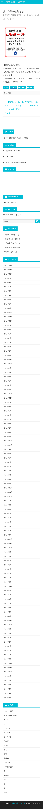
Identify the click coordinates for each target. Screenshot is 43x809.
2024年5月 (8, 342)
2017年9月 (8, 629)
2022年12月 (8, 394)
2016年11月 (8, 668)
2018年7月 (8, 599)
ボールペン (8, 737)
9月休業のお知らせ (11, 252)
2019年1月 (8, 582)
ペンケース (8, 732)
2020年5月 (8, 518)
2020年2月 (8, 531)
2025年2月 (8, 304)
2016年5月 (8, 689)
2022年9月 (8, 402)
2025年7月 (8, 287)
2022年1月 (8, 436)
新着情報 (7, 762)
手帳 (5, 754)
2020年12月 (8, 488)
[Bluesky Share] (30, 87)
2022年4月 (8, 424)
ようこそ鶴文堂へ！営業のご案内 (16, 138)
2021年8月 (8, 453)
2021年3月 (8, 475)
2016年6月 (8, 685)
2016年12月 (8, 663)
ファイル (7, 728)
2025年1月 (8, 308)
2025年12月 (8, 265)
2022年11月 (8, 398)
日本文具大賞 (8, 767)
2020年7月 (8, 509)
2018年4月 (8, 608)
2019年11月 (8, 543)
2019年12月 (8, 539)
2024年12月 (8, 312)
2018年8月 (8, 595)
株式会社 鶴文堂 (9, 202)
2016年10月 (8, 672)
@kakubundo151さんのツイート (15, 215)
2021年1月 (8, 483)
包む (5, 749)
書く (5, 771)
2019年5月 (8, 569)
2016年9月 (8, 676)
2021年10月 (8, 445)
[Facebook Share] (13, 87)
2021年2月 (8, 479)
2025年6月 (8, 291)
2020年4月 (8, 522)
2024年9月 (8, 325)
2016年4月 (8, 693)
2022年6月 (8, 415)
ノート (6, 724)
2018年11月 (8, 586)
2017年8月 (8, 633)
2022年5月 (8, 419)
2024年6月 (8, 338)
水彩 (5, 779)
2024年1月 (8, 355)
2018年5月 (8, 603)
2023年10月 (8, 364)
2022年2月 (8, 432)
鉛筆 (5, 792)
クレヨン (7, 720)
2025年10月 (8, 274)
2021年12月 (8, 441)
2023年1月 (8, 389)
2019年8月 (8, 556)
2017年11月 (8, 620)
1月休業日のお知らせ (11, 235)
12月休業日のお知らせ (12, 239)
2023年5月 (8, 381)
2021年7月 (8, 458)
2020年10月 (8, 496)
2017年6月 (8, 642)
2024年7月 (8, 334)
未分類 (6, 775)
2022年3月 (8, 428)
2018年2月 (8, 612)
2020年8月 (8, 505)
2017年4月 (8, 650)
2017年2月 (8, 659)
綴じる (6, 788)
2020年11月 (8, 492)
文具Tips (7, 758)
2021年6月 (8, 462)
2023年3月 (8, 385)
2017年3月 (8, 655)
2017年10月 (8, 625)
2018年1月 (8, 616)
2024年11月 (8, 317)
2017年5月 (8, 646)
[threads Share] (22, 87)
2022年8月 (8, 406)
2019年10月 (8, 548)
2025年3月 (8, 299)
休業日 (8, 93)
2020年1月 (8, 535)
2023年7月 (8, 372)
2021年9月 (8, 449)
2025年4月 (8, 295)
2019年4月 (8, 573)
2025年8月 (8, 282)
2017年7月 (8, 638)
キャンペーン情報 (10, 715)
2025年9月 (8, 278)
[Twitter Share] (6, 87)
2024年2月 (8, 351)
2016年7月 (8, 680)
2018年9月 (8, 590)
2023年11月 (8, 359)
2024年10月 (8, 321)
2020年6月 (8, 513)
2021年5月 (8, 466)
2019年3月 (8, 578)
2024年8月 (8, 329)
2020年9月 (8, 501)
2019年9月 (8, 552)
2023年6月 (8, 376)
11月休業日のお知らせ (12, 243)
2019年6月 (8, 565)
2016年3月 (8, 697)
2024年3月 (8, 347)
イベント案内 (8, 711)
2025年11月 (8, 270)
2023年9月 (8, 368)
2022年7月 (8, 411)
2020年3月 (8, 526)
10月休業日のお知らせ (12, 247)
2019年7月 (8, 560)
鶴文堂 (7, 15)
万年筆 (6, 741)
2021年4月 (8, 471)
